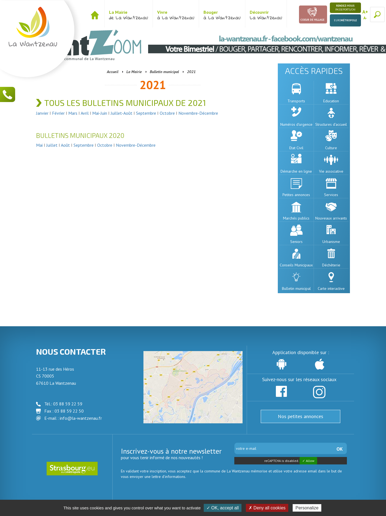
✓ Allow (308, 461)
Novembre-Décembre (198, 113)
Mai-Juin (99, 113)
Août (65, 145)
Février (59, 113)
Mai (39, 145)
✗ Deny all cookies (267, 508)
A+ (365, 12)
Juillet (52, 145)
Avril (85, 113)
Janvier (43, 113)
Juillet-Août (121, 113)
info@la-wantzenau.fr (81, 418)
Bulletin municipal (164, 71)
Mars (72, 113)
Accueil (112, 71)
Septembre (146, 113)
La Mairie (134, 71)
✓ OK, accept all (222, 508)
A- (365, 17)
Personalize (307, 508)
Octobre (168, 113)
